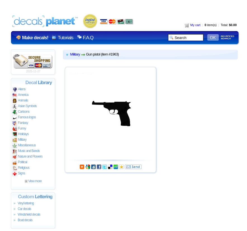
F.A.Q (88, 37)
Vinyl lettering (23, 203)
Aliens (18, 89)
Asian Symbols (24, 106)
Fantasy (20, 123)
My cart (192, 25)
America (20, 95)
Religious (20, 168)
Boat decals (22, 220)
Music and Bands (26, 151)
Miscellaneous (24, 145)
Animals (20, 100)
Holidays (20, 134)
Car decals (21, 209)
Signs (18, 173)
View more (33, 181)
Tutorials (65, 37)
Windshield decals (26, 214)
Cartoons (20, 112)
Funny (19, 128)
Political (19, 162)
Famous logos (24, 117)
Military (19, 140)
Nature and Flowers (27, 156)
